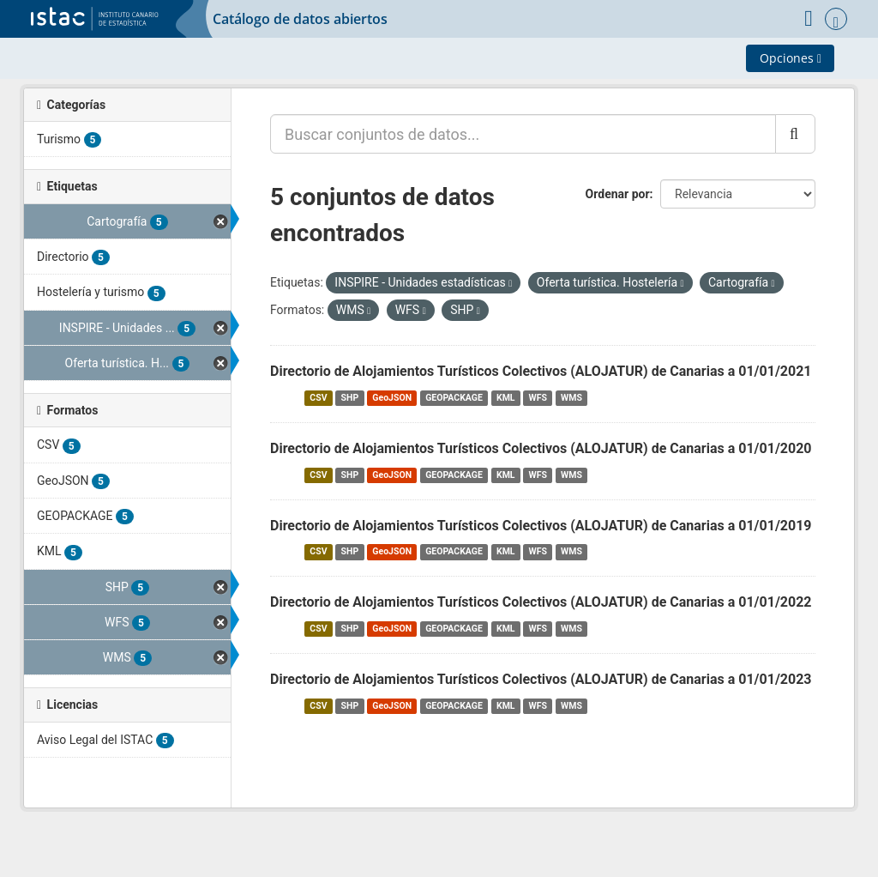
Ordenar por (618, 194)
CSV (318, 397)
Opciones (790, 58)
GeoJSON (392, 397)
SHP (350, 397)
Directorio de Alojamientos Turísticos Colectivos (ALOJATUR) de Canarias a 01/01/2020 (541, 448)
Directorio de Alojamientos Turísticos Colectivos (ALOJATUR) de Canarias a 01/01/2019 (541, 525)
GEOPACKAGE (454, 397)
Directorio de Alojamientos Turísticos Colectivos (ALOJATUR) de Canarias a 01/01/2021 (541, 371)
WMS (571, 397)
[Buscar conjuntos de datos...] (523, 134)
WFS (538, 397)
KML (505, 397)
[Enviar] (795, 134)
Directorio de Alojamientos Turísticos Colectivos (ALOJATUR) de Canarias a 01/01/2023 (541, 679)
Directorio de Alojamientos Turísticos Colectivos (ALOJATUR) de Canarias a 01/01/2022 (541, 602)
